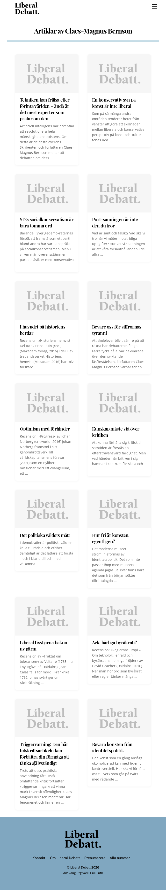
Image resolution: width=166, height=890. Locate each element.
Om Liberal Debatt (65, 858)
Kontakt (38, 858)
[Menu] (154, 6)
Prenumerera (94, 858)
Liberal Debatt (80, 867)
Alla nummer (120, 858)
